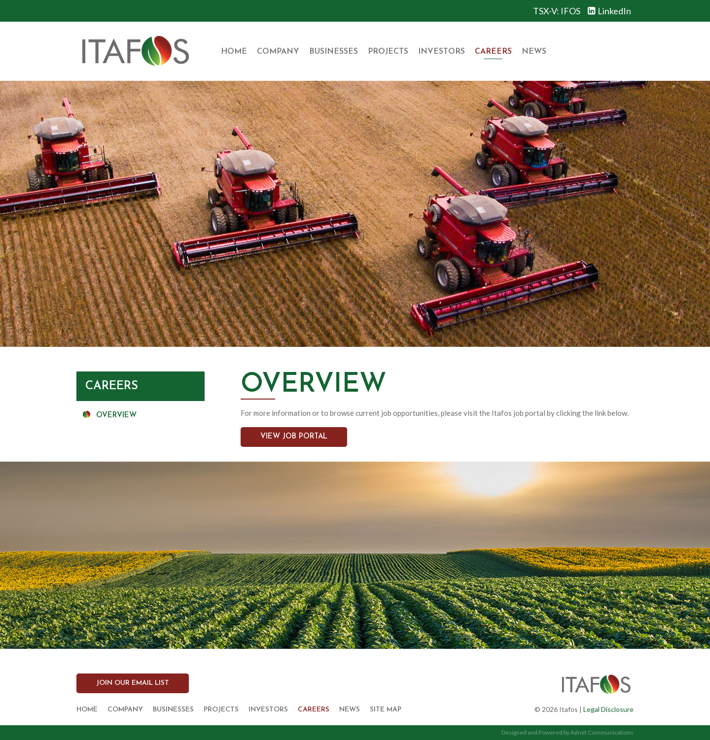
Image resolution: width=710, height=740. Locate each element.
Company (278, 52)
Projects (388, 52)
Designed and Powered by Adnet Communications (567, 732)
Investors (441, 52)
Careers (493, 52)
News (534, 52)
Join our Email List (132, 683)
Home (234, 52)
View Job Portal (293, 436)
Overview (116, 415)
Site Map (385, 709)
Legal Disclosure (608, 709)
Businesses (333, 52)
